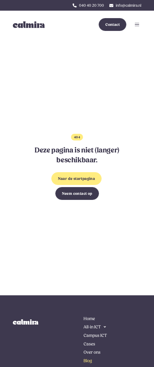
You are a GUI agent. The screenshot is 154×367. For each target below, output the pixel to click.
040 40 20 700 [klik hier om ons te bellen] (91, 5)
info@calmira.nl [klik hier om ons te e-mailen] (128, 5)
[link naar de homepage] (25, 322)
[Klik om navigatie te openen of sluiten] (137, 24)
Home (89, 318)
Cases (89, 344)
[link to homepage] (25, 24)
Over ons (92, 352)
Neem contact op (77, 193)
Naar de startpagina (76, 178)
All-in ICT (92, 327)
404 (77, 137)
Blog (88, 361)
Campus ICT (95, 335)
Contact (112, 24)
